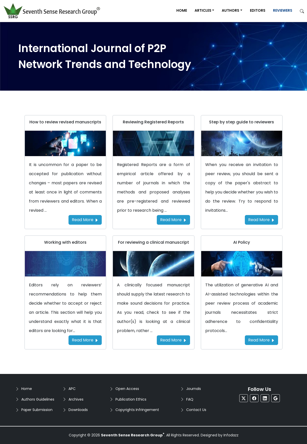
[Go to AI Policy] (241, 263)
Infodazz (231, 435)
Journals (193, 388)
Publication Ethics (130, 399)
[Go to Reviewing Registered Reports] (153, 143)
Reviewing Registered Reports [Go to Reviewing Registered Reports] (153, 122)
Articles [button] (203, 10)
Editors (257, 10)
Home (181, 10)
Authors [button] (230, 10)
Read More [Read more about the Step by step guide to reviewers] (261, 220)
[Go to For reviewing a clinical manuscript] (153, 263)
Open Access (127, 388)
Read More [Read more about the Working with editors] (85, 340)
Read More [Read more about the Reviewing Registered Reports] (173, 220)
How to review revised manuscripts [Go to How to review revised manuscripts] (65, 122)
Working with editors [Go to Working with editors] (65, 242)
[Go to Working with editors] (65, 263)
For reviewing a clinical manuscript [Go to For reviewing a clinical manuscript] (153, 242)
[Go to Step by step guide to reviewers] (241, 143)
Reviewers (282, 10)
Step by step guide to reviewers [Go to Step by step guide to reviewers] (241, 122)
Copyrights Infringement (137, 409)
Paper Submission (37, 409)
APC (72, 388)
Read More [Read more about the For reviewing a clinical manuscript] (173, 340)
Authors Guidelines (37, 399)
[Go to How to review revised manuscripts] (65, 143)
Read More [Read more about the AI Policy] (261, 340)
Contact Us (196, 409)
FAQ (189, 399)
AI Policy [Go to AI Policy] (241, 242)
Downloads (78, 409)
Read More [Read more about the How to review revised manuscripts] (85, 220)
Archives (76, 399)
